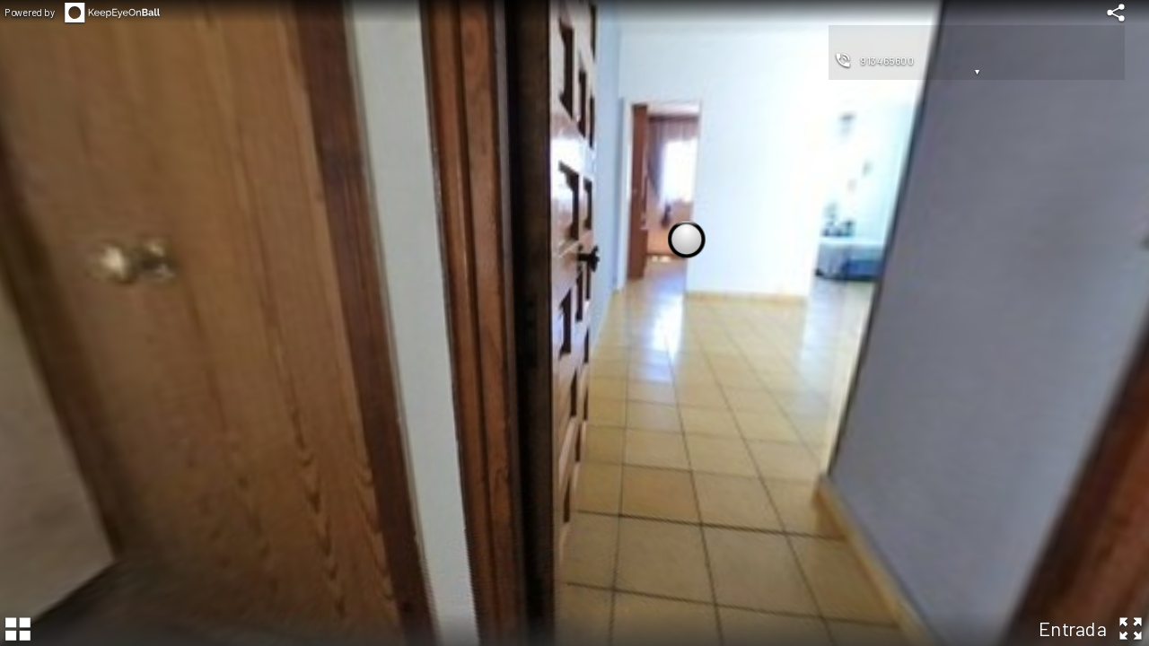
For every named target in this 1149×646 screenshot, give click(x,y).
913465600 (887, 60)
